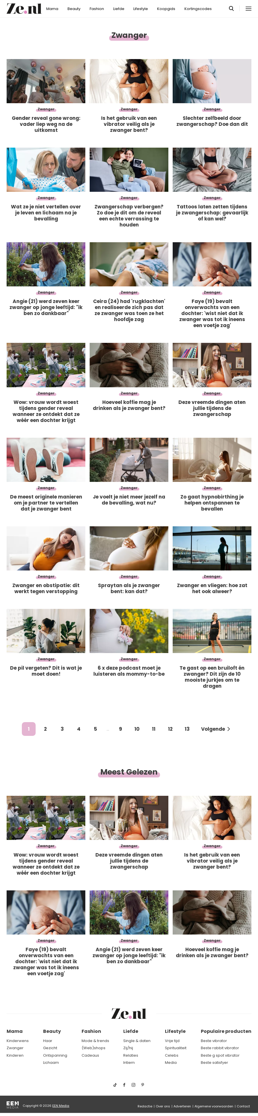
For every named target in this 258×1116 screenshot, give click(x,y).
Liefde (118, 8)
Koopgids (166, 8)
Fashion (97, 8)
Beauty (74, 8)
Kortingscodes (198, 8)
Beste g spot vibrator (220, 1055)
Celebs (171, 1055)
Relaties (130, 1055)
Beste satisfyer (214, 1062)
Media (171, 1062)
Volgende (213, 729)
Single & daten (137, 1040)
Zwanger (15, 1048)
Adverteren (182, 1106)
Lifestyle (140, 8)
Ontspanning (55, 1055)
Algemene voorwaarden (214, 1106)
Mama (52, 8)
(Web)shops (93, 1048)
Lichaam (51, 1062)
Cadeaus (90, 1055)
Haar (47, 1040)
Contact (243, 1106)
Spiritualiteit (175, 1048)
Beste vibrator (214, 1040)
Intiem (129, 1062)
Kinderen (15, 1055)
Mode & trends (95, 1040)
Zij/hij (128, 1048)
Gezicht (50, 1048)
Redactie (145, 1106)
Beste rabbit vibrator (220, 1048)
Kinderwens (18, 1040)
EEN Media (60, 1105)
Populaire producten (226, 1031)
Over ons (163, 1106)
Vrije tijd (172, 1040)
